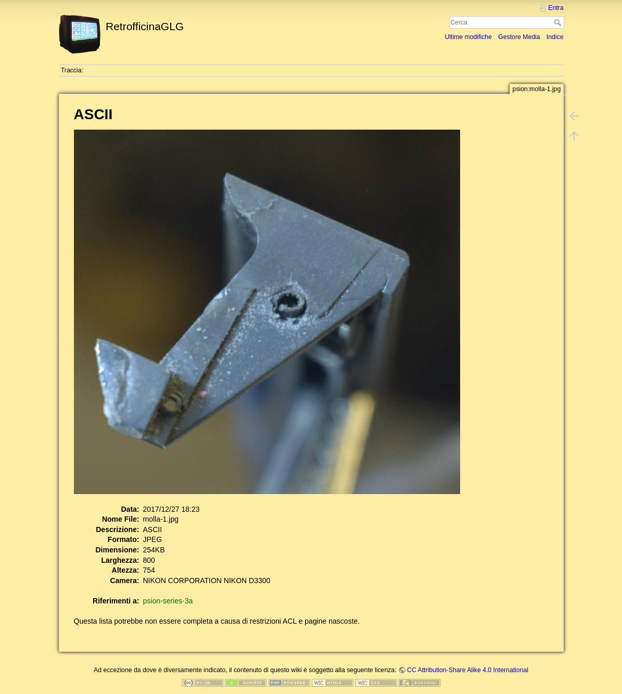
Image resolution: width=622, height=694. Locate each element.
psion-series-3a (168, 601)
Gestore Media (519, 37)
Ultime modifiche (468, 37)
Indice (555, 37)
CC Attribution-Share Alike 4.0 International (467, 670)
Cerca (559, 22)
